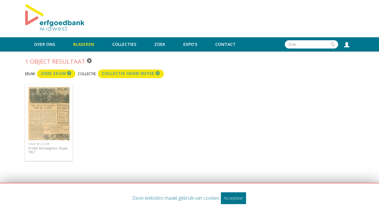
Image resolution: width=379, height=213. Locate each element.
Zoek (159, 44)
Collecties (124, 44)
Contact (225, 44)
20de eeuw (56, 73)
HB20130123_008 (38, 144)
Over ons (44, 44)
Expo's (190, 44)
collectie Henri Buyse (131, 73)
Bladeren (83, 44)
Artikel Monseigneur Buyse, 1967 (48, 150)
